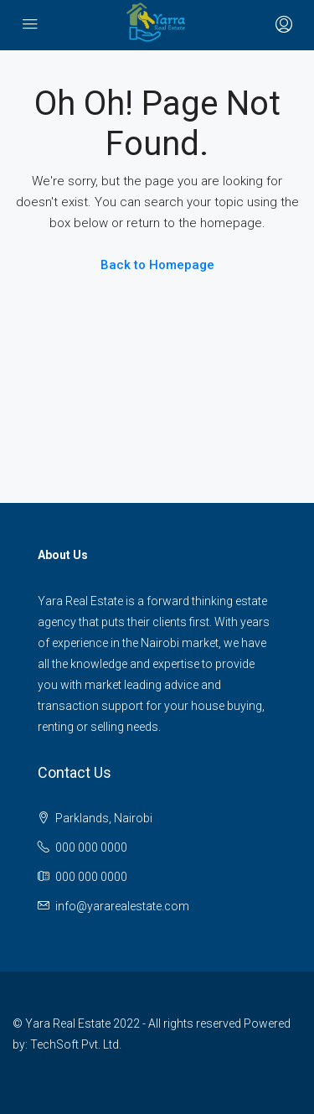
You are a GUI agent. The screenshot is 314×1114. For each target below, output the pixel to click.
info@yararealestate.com (122, 906)
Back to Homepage (157, 264)
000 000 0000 (91, 847)
